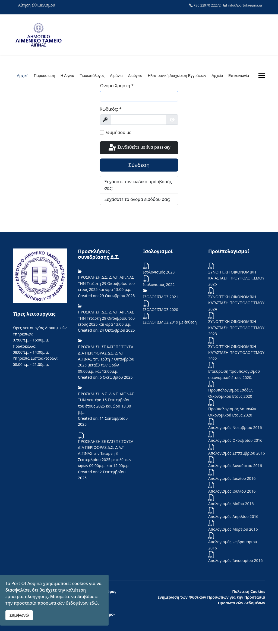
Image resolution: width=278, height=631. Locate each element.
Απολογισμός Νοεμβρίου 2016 (235, 427)
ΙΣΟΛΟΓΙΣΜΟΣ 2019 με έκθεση (170, 322)
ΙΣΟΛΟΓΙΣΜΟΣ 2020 (160, 309)
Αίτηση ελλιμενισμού (36, 5)
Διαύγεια (135, 75)
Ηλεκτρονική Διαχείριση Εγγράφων (177, 75)
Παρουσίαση (44, 75)
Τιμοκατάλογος (92, 75)
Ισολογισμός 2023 (159, 272)
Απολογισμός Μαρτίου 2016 (233, 529)
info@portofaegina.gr (245, 5)
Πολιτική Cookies (248, 591)
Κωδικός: (111, 109)
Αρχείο (217, 75)
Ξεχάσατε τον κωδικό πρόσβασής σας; (138, 185)
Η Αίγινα (67, 75)
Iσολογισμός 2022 (159, 284)
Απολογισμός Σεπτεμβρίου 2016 (236, 453)
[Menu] (261, 75)
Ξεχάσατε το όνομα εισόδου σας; (137, 199)
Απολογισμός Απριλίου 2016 (233, 516)
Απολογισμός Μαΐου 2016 (231, 503)
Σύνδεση (139, 165)
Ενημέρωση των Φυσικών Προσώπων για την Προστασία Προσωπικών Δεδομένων (211, 600)
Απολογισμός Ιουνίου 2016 (232, 491)
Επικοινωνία (238, 75)
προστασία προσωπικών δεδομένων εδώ (56, 603)
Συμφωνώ (19, 615)
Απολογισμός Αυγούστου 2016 (235, 465)
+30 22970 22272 (207, 5)
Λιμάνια (116, 75)
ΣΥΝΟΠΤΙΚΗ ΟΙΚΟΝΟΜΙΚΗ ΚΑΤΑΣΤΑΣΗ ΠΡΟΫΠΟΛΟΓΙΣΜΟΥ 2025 (236, 278)
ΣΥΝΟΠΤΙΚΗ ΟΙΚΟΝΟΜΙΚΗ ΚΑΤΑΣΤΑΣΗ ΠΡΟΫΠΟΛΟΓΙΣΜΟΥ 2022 (236, 352)
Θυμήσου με (118, 132)
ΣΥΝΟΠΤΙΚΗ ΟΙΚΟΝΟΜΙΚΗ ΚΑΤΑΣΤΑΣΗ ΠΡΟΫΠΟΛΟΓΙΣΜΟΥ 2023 (236, 327)
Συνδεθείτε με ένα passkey (139, 147)
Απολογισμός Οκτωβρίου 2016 (235, 440)
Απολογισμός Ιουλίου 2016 (232, 478)
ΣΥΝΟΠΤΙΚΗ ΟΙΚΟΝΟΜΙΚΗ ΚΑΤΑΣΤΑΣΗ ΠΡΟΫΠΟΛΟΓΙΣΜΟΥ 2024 (236, 303)
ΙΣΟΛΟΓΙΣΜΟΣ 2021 (160, 296)
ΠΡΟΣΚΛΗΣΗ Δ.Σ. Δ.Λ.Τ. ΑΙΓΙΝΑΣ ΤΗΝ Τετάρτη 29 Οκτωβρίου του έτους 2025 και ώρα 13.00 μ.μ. (106, 283)
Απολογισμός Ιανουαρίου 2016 (235, 560)
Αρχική (23, 75)
